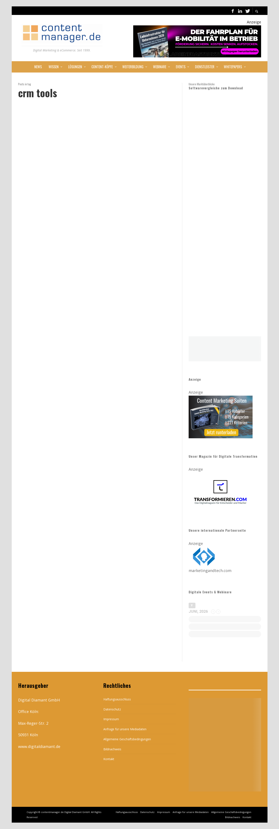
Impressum (111, 719)
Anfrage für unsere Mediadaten (124, 729)
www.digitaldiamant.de (39, 746)
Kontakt (108, 759)
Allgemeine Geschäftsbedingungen (127, 739)
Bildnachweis (112, 749)
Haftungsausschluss (117, 699)
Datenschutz (112, 709)
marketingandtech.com (210, 570)
